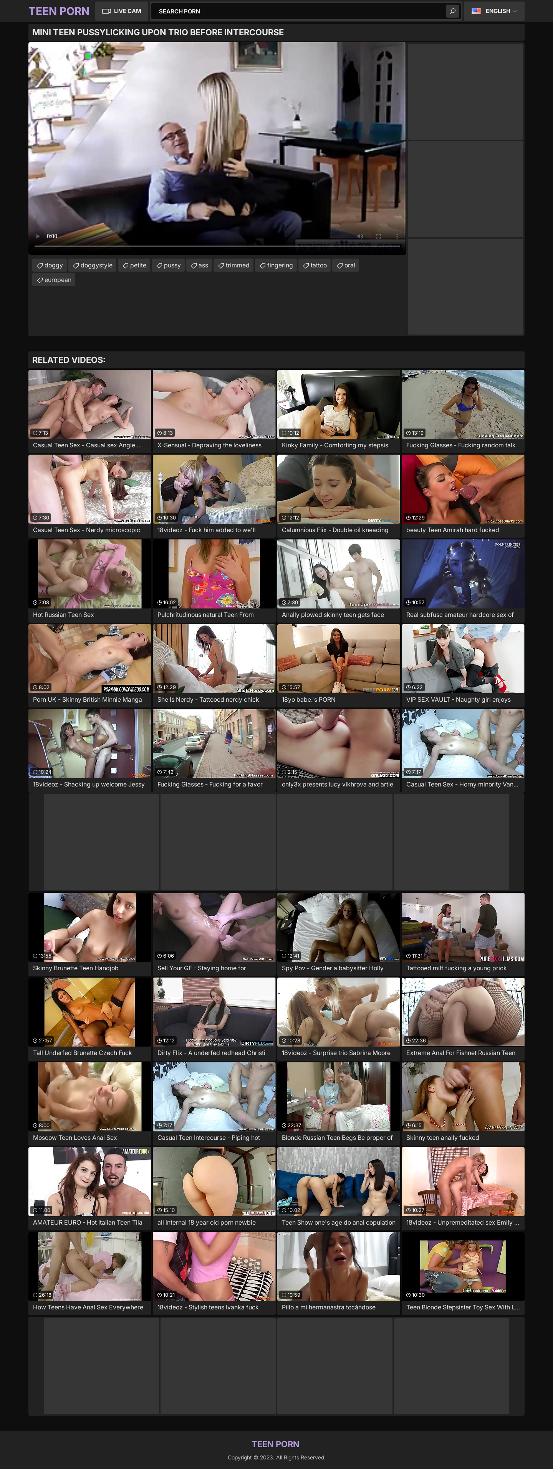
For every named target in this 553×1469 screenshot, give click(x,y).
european (58, 280)
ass (203, 265)
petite (138, 265)
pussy (172, 265)
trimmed (238, 265)
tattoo (319, 265)
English (498, 11)
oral (349, 265)
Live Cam (127, 11)
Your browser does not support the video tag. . (217, 148)
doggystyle (97, 265)
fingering (280, 265)
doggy (54, 265)
